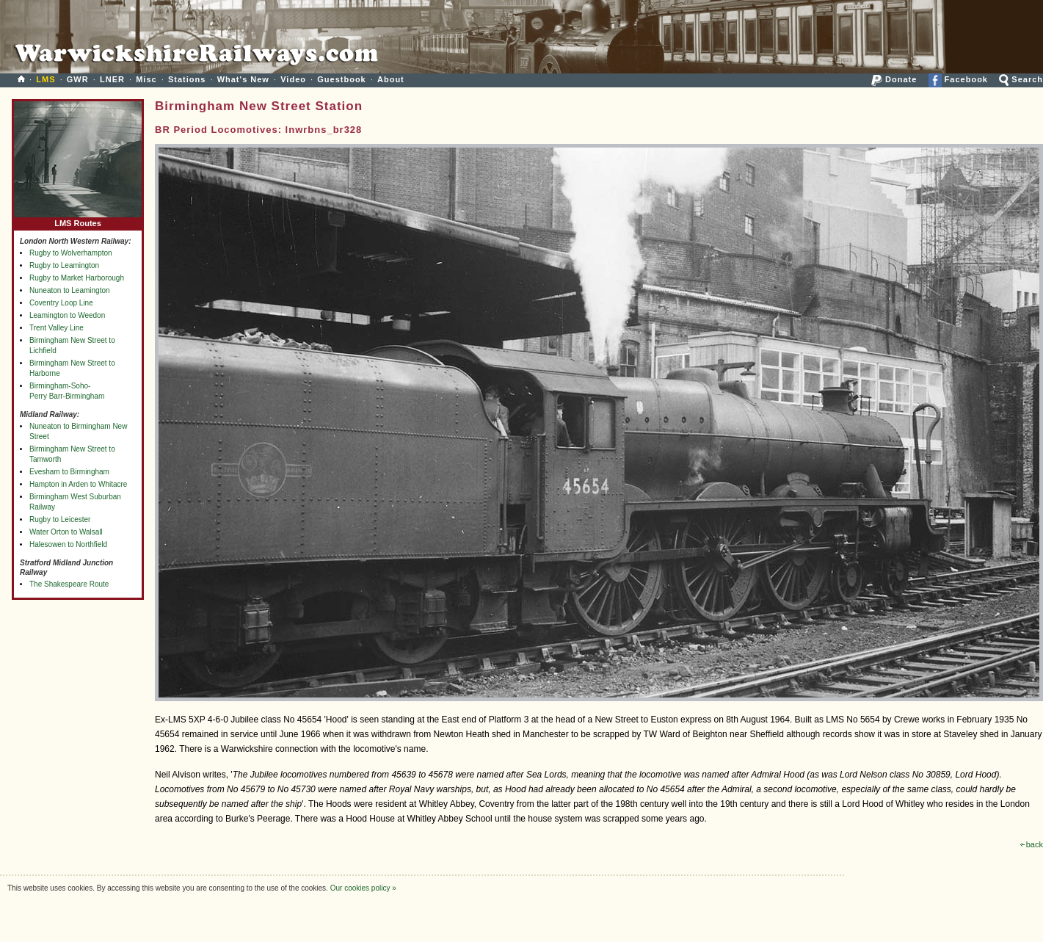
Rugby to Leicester (59, 519)
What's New (243, 79)
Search (1021, 79)
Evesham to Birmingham (69, 472)
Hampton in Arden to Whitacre (78, 484)
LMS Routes (78, 220)
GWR (78, 79)
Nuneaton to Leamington (69, 290)
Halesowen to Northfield (68, 544)
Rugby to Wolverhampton (70, 253)
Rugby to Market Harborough (76, 278)
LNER (112, 79)
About (390, 79)
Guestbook (341, 79)
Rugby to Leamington (64, 265)
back (1031, 844)
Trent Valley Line (56, 328)
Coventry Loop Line (61, 303)
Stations (187, 79)
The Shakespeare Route (69, 584)
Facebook (958, 79)
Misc (146, 79)
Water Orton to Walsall (66, 532)
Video (293, 79)
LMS (45, 79)
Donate (894, 79)
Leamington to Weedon (67, 315)
